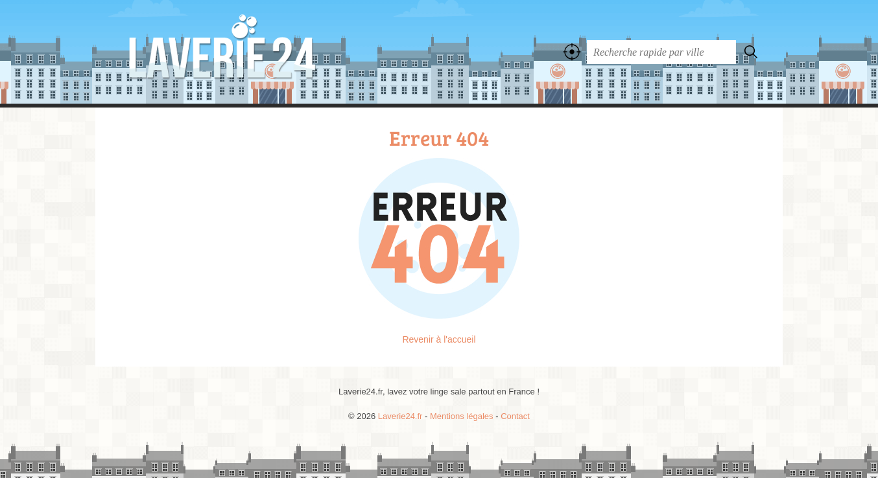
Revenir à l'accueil (438, 339)
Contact (515, 416)
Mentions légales (461, 416)
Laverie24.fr (251, 52)
